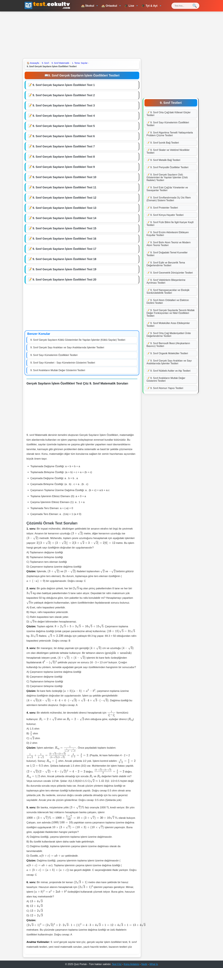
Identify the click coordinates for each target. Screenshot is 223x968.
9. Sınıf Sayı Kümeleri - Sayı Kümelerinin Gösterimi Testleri (62, 362)
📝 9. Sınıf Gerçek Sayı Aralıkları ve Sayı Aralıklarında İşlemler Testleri (169, 362)
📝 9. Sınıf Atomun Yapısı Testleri (164, 388)
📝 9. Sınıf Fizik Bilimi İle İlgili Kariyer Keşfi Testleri (170, 223)
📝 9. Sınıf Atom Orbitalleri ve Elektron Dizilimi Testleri (167, 301)
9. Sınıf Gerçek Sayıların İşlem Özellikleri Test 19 (64, 269)
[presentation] (77, 533)
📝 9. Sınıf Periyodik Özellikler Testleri (167, 167)
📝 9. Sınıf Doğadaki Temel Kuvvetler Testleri (167, 254)
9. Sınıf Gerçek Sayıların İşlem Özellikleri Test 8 (64, 156)
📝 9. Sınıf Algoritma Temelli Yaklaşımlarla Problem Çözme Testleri (169, 134)
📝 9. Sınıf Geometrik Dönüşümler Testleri (169, 272)
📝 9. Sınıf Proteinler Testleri (162, 207)
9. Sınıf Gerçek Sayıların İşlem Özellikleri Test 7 (64, 146)
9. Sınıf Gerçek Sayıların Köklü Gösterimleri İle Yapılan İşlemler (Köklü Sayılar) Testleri (77, 340)
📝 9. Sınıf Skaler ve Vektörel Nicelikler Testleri (168, 151)
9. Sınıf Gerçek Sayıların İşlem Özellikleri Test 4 (64, 115)
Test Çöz (117, 964)
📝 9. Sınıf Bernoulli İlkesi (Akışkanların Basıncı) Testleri (168, 344)
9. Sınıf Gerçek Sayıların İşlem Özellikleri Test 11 (64, 187)
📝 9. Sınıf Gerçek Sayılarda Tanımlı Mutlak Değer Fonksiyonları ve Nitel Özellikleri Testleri (170, 313)
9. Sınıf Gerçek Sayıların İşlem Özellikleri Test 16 (64, 238)
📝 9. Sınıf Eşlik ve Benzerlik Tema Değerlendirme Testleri (165, 264)
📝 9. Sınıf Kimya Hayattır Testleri (165, 215)
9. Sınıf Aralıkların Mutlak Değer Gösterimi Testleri (57, 370)
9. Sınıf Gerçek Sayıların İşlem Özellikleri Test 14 (64, 218)
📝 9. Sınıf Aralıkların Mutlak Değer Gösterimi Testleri (165, 379)
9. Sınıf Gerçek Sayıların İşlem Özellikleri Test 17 (64, 248)
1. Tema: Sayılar (80, 63)
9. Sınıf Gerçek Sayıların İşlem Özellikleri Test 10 (64, 177)
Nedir (144, 964)
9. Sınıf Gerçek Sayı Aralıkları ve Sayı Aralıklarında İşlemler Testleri (67, 347)
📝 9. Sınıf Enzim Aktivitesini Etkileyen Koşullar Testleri (167, 233)
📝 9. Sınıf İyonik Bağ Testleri (162, 142)
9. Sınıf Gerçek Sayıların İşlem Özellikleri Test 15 (64, 228)
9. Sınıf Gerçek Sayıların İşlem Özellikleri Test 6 (64, 136)
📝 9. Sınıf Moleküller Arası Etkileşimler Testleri (168, 324)
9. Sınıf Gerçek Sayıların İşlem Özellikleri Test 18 (64, 259)
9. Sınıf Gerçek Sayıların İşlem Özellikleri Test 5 (64, 126)
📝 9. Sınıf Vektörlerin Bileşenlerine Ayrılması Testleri (165, 281)
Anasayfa (33, 63)
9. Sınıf (45, 63)
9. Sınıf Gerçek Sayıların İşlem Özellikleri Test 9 (64, 166)
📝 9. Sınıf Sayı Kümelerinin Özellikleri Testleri (167, 124)
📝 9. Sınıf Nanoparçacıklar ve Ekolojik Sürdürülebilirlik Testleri (167, 291)
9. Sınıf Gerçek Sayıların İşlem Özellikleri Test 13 (64, 207)
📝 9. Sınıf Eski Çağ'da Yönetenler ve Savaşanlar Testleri (167, 189)
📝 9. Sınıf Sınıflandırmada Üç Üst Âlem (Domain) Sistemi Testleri (168, 199)
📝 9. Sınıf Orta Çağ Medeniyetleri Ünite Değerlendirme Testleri (168, 334)
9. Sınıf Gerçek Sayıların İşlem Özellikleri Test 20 (64, 279)
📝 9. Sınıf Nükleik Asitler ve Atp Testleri (168, 370)
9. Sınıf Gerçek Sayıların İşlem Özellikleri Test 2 (64, 95)
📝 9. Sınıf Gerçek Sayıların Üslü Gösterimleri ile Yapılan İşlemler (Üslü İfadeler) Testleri (167, 177)
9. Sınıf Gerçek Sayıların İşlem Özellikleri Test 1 (64, 85)
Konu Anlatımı (131, 964)
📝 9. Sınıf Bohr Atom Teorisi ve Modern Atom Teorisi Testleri (168, 244)
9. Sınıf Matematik (60, 63)
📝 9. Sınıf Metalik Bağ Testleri (163, 160)
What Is (153, 964)
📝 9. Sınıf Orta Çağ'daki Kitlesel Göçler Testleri (168, 114)
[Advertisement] (111, 34)
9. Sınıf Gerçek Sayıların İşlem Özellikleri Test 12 (64, 197)
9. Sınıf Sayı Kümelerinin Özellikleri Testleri (54, 355)
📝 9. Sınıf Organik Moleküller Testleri (167, 353)
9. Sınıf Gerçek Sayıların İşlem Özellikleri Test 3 (64, 105)
